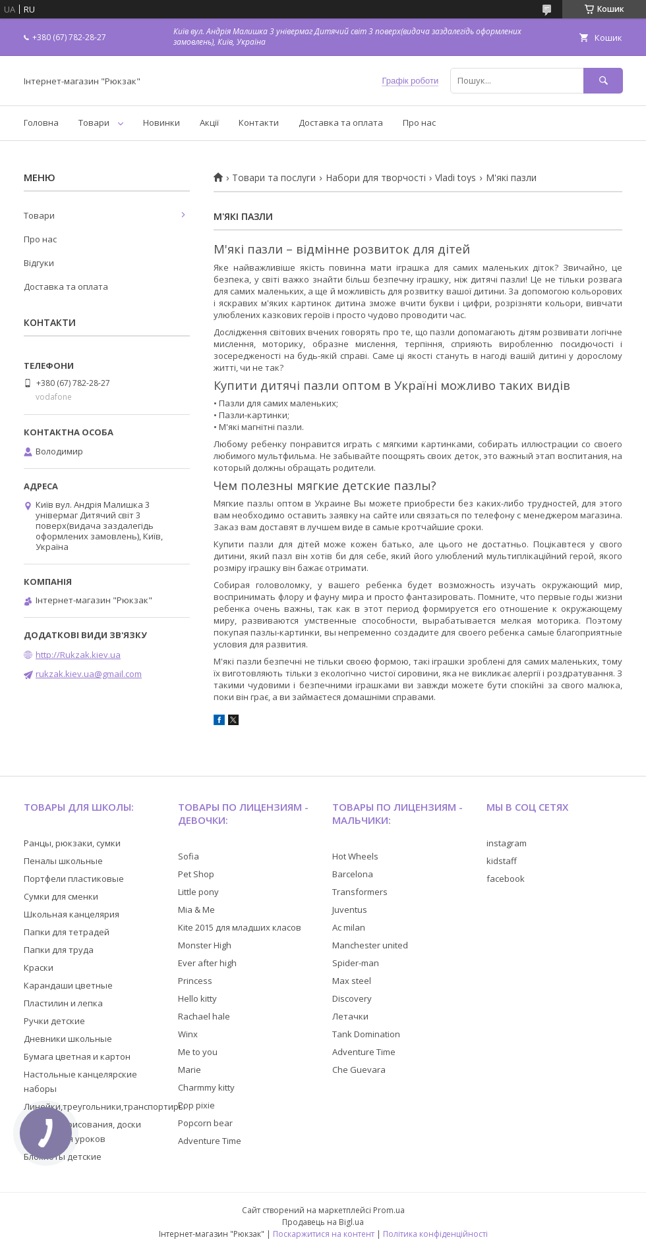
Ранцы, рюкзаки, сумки (72, 843)
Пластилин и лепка (63, 1003)
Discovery (352, 998)
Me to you (198, 1052)
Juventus (349, 909)
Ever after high (207, 963)
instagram (506, 843)
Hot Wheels (355, 856)
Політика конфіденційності (435, 1233)
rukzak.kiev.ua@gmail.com (89, 673)
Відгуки (39, 263)
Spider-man (355, 963)
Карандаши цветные (68, 985)
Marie (189, 1069)
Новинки (161, 122)
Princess (195, 981)
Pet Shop (196, 874)
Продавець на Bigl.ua (323, 1222)
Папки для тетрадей (66, 932)
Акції (209, 122)
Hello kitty (197, 998)
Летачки (350, 1016)
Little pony (198, 892)
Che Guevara (359, 1069)
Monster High (204, 945)
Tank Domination (366, 1034)
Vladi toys (455, 178)
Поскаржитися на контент (323, 1233)
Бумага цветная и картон (77, 1056)
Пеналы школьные (63, 861)
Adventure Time (209, 1141)
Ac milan (348, 927)
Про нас (419, 122)
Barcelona (352, 874)
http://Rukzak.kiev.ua (78, 654)
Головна (41, 122)
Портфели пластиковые (74, 879)
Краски (38, 967)
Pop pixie (196, 1105)
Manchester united (370, 945)
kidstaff (501, 861)
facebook (505, 879)
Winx (188, 1034)
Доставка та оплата (341, 122)
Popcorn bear (205, 1123)
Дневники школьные (68, 1039)
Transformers (360, 892)
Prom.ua (389, 1210)
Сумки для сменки (61, 896)
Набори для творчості (376, 178)
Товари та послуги (274, 178)
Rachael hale (204, 1016)
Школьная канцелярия (71, 914)
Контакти (259, 122)
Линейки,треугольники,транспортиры (104, 1106)
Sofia (188, 856)
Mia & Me (196, 909)
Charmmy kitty (206, 1087)
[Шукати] (603, 81)
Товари (93, 122)
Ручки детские (54, 1021)
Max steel (351, 981)
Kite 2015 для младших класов (239, 927)
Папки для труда (59, 950)
